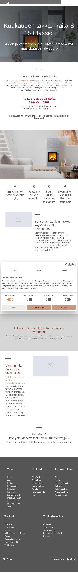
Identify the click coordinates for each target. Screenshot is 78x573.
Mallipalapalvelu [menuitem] (61, 493)
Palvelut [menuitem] (34, 490)
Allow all (64, 307)
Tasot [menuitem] (57, 478)
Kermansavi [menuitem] (12, 487)
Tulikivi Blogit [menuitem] (9, 546)
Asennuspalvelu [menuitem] (13, 502)
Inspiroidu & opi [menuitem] (37, 487)
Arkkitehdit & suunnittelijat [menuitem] (14, 535)
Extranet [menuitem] (46, 537)
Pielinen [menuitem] (10, 484)
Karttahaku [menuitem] (47, 526)
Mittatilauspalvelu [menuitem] (14, 499)
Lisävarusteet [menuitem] (36, 484)
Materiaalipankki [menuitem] (11, 543)
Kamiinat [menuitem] (10, 493)
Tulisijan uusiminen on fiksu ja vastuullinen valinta (15, 381)
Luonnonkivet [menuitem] (64, 470)
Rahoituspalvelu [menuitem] (13, 505)
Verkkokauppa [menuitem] (49, 532)
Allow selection (38, 307)
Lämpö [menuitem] (7, 532)
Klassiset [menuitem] (11, 490)
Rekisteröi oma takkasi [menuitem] (52, 535)
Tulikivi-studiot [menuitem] (53, 517)
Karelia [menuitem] (10, 478)
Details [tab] (38, 270)
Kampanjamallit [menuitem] (13, 496)
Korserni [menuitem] (7, 537)
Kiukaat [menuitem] (36, 470)
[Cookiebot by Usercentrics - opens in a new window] (67, 264)
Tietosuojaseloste (58, 560)
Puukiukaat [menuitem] (36, 481)
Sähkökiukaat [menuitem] (36, 478)
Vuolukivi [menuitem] (8, 526)
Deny (14, 307)
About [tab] (64, 270)
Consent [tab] (13, 270)
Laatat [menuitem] (57, 481)
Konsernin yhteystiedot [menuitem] (13, 540)
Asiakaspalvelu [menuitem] (61, 496)
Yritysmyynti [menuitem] (48, 529)
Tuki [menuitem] (9, 508)
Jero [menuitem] (9, 481)
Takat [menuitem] (10, 470)
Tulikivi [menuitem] (9, 517)
